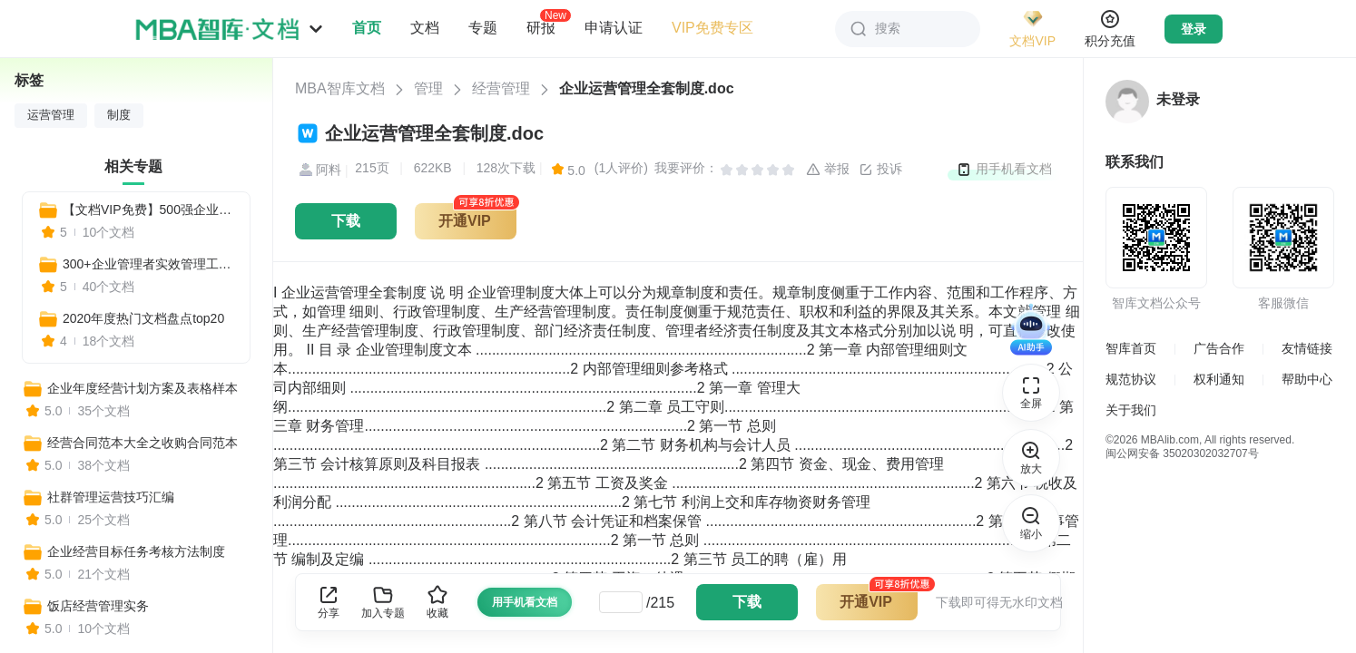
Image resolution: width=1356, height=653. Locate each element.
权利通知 (1219, 379)
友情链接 (1307, 348)
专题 (482, 27)
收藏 (437, 601)
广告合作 (1219, 348)
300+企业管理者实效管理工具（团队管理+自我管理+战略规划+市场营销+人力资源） (149, 264)
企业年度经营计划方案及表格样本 (142, 388)
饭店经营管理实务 (98, 606)
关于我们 (1130, 410)
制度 (119, 115)
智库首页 (1130, 348)
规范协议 (1130, 379)
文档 (424, 27)
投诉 (880, 170)
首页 (366, 27)
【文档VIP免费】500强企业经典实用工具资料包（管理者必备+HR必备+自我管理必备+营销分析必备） (149, 209)
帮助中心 (1307, 379)
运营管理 (50, 115)
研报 (540, 27)
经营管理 (501, 88)
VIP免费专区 (712, 27)
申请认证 (614, 27)
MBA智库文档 (340, 88)
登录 (1193, 29)
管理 (428, 88)
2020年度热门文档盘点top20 (143, 318)
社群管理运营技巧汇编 (110, 497)
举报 (828, 170)
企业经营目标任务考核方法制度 (136, 551)
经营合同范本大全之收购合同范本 (142, 442)
